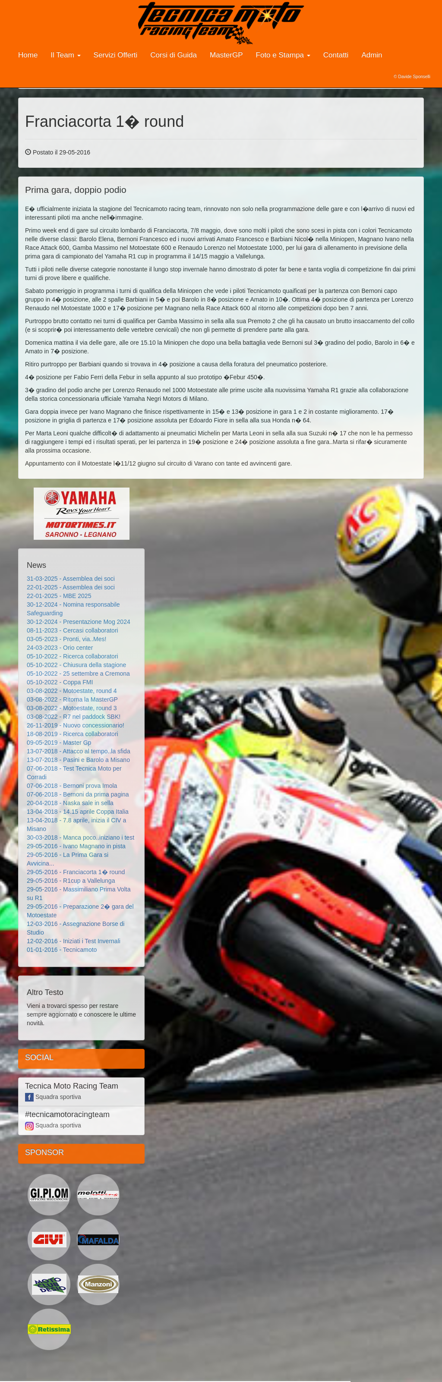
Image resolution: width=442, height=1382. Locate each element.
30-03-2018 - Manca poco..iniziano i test (80, 837)
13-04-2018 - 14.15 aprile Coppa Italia (78, 811)
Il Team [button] (65, 55)
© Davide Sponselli (412, 76)
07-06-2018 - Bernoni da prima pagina (78, 794)
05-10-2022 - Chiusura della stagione (76, 664)
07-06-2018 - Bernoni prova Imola (72, 785)
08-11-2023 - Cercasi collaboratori (72, 630)
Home (28, 55)
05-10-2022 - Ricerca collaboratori (72, 656)
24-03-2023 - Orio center (60, 647)
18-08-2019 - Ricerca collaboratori (72, 733)
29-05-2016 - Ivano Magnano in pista (76, 846)
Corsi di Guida (173, 55)
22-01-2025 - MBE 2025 (59, 595)
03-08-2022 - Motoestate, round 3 (72, 708)
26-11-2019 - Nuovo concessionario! (75, 725)
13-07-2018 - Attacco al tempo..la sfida (78, 751)
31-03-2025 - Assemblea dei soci (71, 578)
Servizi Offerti (116, 55)
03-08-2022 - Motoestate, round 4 (72, 690)
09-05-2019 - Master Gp (59, 742)
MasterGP (226, 55)
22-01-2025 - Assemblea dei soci (71, 587)
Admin (371, 55)
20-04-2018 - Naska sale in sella (70, 803)
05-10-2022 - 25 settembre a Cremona (78, 673)
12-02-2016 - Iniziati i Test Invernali (73, 941)
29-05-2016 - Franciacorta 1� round (76, 872)
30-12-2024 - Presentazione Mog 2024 (78, 621)
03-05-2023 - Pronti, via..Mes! (66, 639)
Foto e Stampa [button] (283, 55)
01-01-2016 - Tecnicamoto (62, 949)
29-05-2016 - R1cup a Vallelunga (71, 880)
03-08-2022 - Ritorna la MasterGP (72, 699)
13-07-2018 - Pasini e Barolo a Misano (78, 759)
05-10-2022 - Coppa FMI (60, 682)
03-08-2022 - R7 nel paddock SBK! (73, 716)
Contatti (336, 55)
